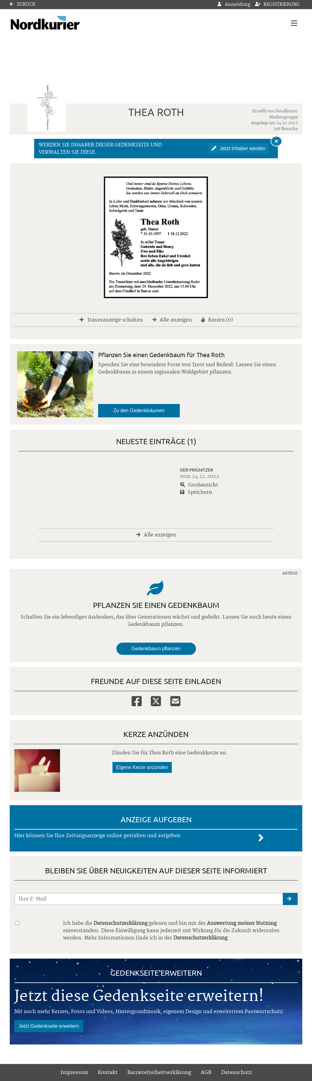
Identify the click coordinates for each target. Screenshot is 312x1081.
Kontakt (108, 1072)
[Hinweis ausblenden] (276, 141)
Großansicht (199, 485)
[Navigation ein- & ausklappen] (294, 23)
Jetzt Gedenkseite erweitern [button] (49, 1026)
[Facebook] (137, 700)
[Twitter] (156, 700)
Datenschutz (236, 1072)
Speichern (196, 492)
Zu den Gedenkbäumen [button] (139, 410)
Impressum (74, 1072)
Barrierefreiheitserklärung (159, 1072)
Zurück (22, 4)
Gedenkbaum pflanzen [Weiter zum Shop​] (156, 648)
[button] (290, 899)
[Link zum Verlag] (62, 23)
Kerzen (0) (217, 320)
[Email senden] (148, 899)
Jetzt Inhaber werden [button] (238, 148)
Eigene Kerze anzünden (142, 767)
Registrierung (277, 4)
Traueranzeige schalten (111, 320)
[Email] (175, 700)
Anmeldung (234, 4)
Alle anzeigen (172, 320)
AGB (206, 1072)
